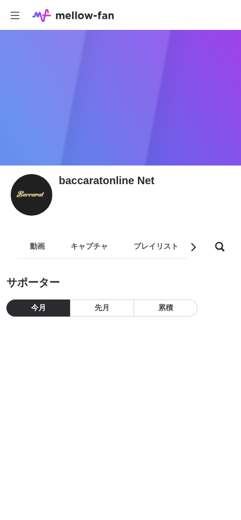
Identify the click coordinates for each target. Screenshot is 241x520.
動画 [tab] (37, 246)
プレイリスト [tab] (156, 246)
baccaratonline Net (106, 180)
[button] (193, 247)
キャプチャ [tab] (89, 246)
